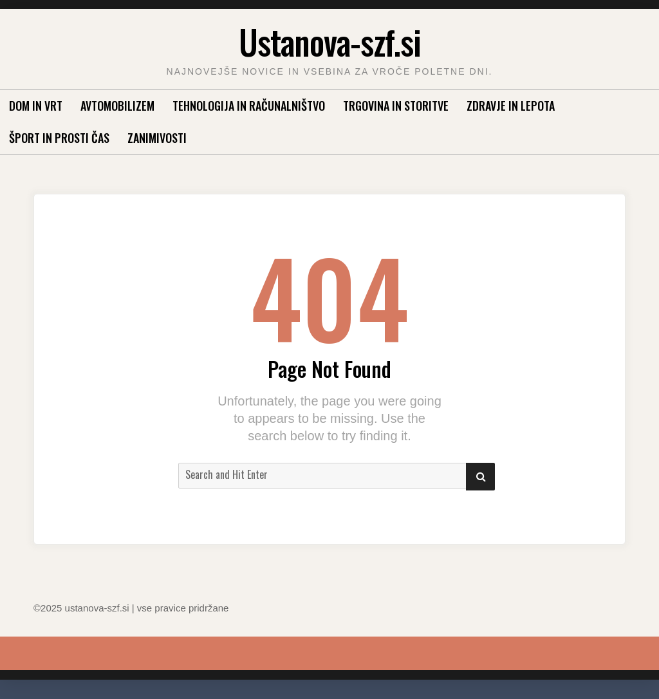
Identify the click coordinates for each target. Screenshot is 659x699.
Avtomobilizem (117, 105)
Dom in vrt (35, 105)
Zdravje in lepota (511, 105)
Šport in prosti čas (59, 137)
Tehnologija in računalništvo (248, 105)
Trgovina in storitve (396, 105)
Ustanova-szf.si (330, 41)
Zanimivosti (157, 137)
